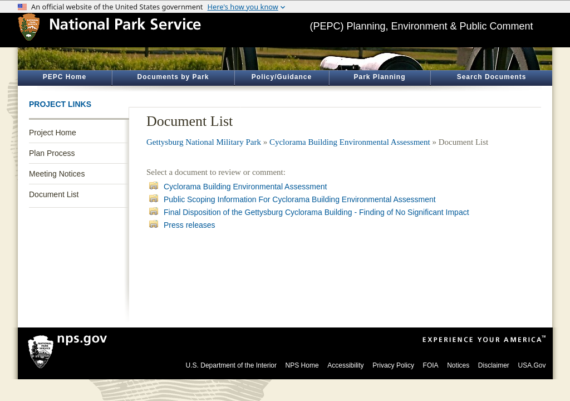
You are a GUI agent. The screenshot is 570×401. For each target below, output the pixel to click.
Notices (458, 365)
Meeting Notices (57, 173)
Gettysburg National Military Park (203, 142)
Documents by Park (173, 77)
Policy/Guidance (282, 77)
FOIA (431, 365)
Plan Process (52, 153)
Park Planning (379, 77)
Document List (53, 194)
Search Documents (492, 77)
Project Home (52, 132)
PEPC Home (64, 77)
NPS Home (302, 365)
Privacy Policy (393, 365)
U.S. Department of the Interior (231, 365)
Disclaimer (493, 365)
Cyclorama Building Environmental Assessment (349, 142)
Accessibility (345, 365)
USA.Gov (532, 365)
